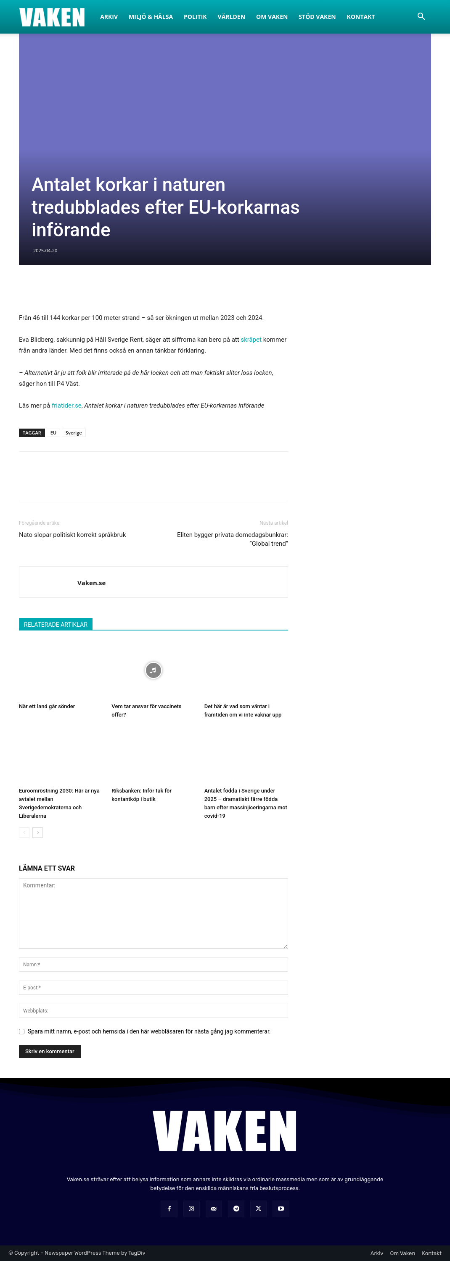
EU (53, 432)
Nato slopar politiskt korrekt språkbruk (72, 535)
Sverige (74, 432)
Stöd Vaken (317, 17)
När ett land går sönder (47, 706)
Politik (195, 17)
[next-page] (37, 832)
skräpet (251, 339)
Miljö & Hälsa (151, 17)
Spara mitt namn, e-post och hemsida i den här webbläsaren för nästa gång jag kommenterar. (149, 1031)
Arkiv (109, 17)
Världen (232, 17)
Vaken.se (91, 582)
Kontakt (361, 17)
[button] (421, 17)
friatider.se (67, 405)
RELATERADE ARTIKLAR (55, 624)
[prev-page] (24, 832)
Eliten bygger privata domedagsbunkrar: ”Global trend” (232, 539)
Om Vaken (272, 17)
